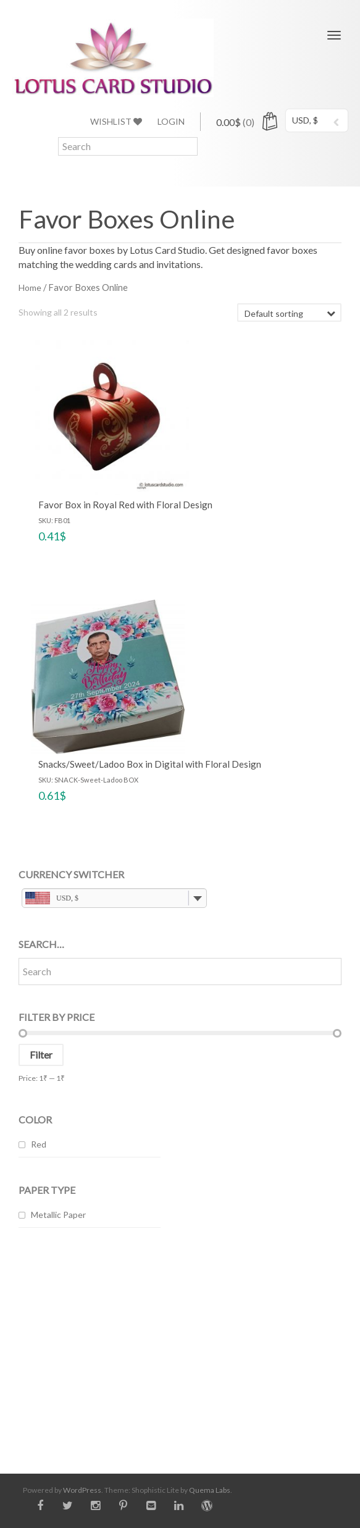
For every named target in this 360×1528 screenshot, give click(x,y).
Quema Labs (209, 1490)
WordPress (82, 1490)
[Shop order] (289, 312)
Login (171, 121)
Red (38, 1144)
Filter (41, 1054)
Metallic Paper (58, 1214)
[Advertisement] (180, 1341)
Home (30, 287)
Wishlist (116, 121)
